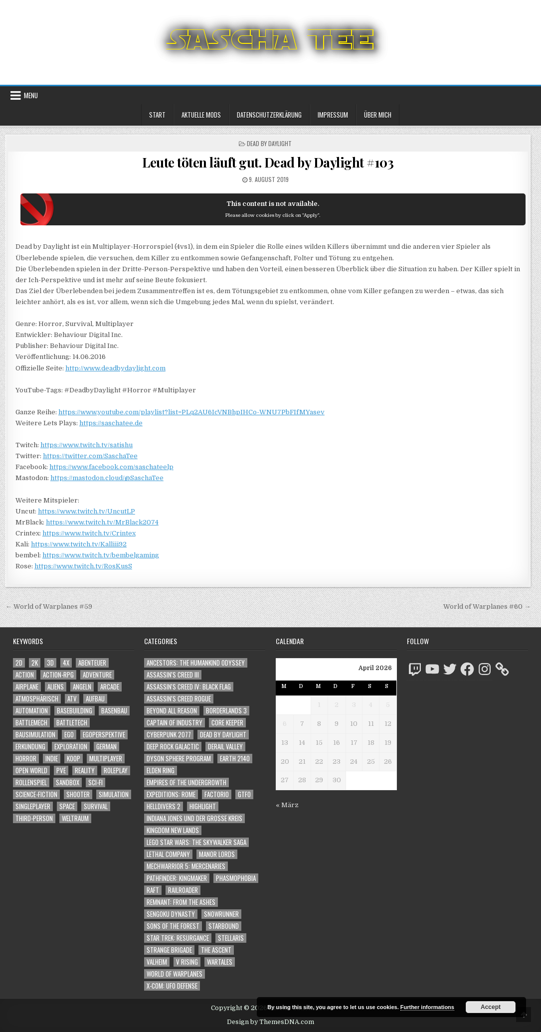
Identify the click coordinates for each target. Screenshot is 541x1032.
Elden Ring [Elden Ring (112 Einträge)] (161, 770)
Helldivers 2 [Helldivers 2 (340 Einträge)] (163, 806)
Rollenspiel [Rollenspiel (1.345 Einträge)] (31, 782)
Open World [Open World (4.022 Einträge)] (31, 770)
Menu (31, 95)
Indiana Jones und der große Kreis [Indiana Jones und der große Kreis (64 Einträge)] (194, 818)
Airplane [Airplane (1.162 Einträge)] (26, 686)
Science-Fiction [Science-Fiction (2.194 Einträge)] (36, 794)
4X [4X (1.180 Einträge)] (66, 663)
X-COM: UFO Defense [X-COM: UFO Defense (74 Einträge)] (172, 986)
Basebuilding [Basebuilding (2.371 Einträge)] (74, 710)
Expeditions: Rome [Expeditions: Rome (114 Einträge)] (171, 794)
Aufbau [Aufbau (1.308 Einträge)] (95, 698)
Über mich (377, 115)
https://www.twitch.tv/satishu (86, 445)
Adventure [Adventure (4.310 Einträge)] (97, 675)
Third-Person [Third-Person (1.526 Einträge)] (34, 818)
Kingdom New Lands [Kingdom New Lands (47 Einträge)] (173, 830)
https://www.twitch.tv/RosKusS (83, 566)
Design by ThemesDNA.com (270, 1022)
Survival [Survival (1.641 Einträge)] (96, 806)
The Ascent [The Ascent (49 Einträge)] (216, 950)
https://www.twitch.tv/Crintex (89, 533)
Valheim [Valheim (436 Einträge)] (157, 962)
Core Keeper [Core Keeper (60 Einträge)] (227, 722)
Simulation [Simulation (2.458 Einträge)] (114, 794)
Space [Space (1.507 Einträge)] (67, 806)
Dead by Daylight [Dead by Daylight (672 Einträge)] (223, 734)
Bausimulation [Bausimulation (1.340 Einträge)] (35, 734)
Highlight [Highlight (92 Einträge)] (202, 806)
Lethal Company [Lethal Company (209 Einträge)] (168, 854)
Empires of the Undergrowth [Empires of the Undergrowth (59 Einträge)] (186, 782)
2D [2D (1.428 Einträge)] (18, 663)
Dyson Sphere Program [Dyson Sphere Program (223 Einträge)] (179, 758)
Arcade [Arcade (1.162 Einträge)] (109, 686)
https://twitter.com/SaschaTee (90, 456)
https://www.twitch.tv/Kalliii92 (79, 544)
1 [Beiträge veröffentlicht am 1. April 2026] (319, 704)
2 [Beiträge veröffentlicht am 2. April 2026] (337, 704)
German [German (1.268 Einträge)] (106, 746)
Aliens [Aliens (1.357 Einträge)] (55, 686)
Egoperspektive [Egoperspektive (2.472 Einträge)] (104, 734)
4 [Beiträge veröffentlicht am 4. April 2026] (370, 704)
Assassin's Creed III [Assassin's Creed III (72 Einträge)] (173, 675)
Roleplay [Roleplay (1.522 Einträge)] (116, 770)
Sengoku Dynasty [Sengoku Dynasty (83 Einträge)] (171, 914)
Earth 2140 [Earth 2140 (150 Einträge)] (235, 758)
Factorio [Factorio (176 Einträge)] (216, 794)
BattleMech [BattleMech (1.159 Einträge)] (31, 722)
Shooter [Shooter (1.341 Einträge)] (78, 794)
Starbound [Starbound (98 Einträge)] (223, 926)
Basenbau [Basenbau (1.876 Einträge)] (114, 710)
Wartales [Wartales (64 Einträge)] (219, 962)
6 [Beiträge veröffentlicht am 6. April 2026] (285, 723)
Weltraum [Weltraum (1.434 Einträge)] (75, 818)
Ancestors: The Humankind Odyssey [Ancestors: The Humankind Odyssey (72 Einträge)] (196, 663)
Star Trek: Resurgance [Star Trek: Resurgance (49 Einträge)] (178, 938)
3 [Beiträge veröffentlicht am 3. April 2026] (354, 704)
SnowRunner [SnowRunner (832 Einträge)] (221, 914)
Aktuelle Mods (201, 115)
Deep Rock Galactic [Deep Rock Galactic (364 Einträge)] (173, 746)
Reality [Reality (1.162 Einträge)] (85, 770)
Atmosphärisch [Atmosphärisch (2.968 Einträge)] (36, 698)
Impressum (333, 115)
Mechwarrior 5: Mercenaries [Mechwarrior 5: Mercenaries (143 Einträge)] (186, 866)
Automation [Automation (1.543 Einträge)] (31, 710)
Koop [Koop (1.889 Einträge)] (73, 758)
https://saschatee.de (111, 423)
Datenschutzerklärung (269, 115)
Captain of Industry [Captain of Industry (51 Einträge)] (174, 722)
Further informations (427, 1007)
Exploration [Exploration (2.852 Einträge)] (70, 746)
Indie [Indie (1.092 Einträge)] (51, 758)
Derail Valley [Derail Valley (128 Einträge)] (225, 746)
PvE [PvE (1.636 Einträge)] (61, 770)
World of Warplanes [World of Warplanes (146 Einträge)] (174, 974)
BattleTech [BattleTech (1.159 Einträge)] (71, 722)
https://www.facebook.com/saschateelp (111, 467)
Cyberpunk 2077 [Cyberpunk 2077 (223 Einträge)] (169, 734)
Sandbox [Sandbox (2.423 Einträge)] (67, 782)
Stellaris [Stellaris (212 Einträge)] (231, 938)
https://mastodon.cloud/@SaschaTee (107, 478)
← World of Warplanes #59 (48, 606)
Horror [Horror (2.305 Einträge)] (25, 758)
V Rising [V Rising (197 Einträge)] (187, 962)
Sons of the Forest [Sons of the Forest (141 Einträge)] (173, 926)
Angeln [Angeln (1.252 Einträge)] (82, 686)
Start (157, 115)
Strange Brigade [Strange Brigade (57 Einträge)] (169, 950)
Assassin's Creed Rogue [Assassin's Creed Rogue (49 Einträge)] (179, 698)
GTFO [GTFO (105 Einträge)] (244, 794)
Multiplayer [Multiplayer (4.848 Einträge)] (105, 758)
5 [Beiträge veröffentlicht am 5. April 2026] (388, 704)
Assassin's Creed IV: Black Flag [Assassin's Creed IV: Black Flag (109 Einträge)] (189, 686)
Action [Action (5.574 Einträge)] (24, 675)
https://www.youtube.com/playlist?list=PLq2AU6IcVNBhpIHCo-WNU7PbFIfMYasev (191, 412)
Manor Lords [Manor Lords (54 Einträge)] (217, 854)
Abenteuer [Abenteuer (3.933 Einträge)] (92, 663)
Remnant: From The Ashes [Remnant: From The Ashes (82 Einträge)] (181, 902)
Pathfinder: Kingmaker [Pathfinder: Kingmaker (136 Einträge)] (177, 878)
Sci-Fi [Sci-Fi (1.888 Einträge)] (95, 782)
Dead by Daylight (269, 143)
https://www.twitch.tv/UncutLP (86, 511)
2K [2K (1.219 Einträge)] (34, 663)
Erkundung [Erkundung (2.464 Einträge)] (30, 746)
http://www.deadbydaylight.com (115, 368)
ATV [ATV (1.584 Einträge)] (72, 698)
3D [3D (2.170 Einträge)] (50, 663)
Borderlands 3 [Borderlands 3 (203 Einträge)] (226, 710)
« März (287, 805)
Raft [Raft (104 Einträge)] (153, 890)
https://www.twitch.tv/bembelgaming (100, 555)
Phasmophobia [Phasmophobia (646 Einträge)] (236, 878)
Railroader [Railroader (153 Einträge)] (183, 890)
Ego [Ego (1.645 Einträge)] (69, 734)
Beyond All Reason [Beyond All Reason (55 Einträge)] (172, 710)
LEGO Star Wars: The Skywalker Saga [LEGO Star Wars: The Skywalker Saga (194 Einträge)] (196, 842)
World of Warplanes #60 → (487, 606)
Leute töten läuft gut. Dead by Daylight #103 (267, 162)
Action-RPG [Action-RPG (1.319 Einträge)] (58, 675)
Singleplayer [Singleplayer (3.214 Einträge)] (32, 806)
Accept (491, 1007)
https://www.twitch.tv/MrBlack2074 (102, 522)
